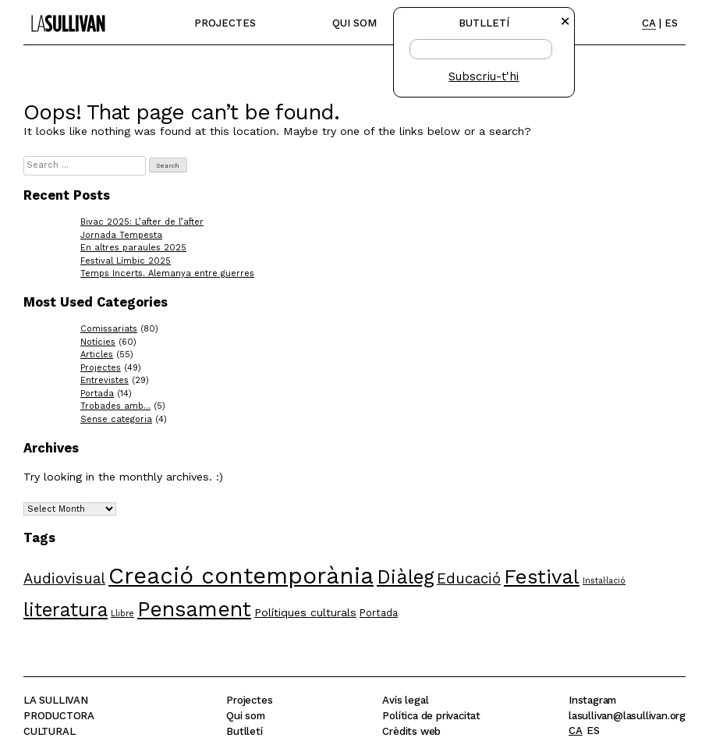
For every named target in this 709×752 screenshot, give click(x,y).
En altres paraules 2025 (133, 248)
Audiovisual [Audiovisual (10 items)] (64, 578)
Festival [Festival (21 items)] (542, 576)
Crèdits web (411, 731)
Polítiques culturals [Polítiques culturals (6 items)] (305, 612)
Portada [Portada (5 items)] (379, 613)
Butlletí (244, 731)
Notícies (97, 342)
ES (671, 23)
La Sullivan (64, 16)
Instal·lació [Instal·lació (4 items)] (604, 581)
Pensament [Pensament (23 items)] (194, 609)
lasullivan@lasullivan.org (627, 716)
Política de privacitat (431, 716)
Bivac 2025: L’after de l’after (142, 222)
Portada (97, 393)
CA (649, 23)
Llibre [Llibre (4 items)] (122, 613)
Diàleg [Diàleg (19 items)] (405, 577)
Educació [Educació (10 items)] (469, 578)
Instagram (592, 700)
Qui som (354, 23)
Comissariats (108, 329)
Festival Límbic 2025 (125, 261)
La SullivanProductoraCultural (58, 715)
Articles (96, 354)
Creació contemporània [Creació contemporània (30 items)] (241, 575)
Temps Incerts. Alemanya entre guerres (167, 273)
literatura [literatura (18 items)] (65, 609)
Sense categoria (116, 419)
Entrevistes (104, 380)
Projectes (225, 23)
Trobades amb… (115, 406)
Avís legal (405, 700)
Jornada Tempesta (121, 235)
